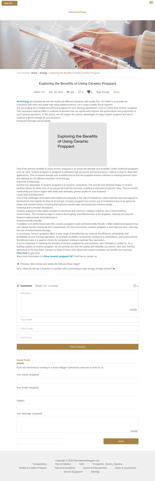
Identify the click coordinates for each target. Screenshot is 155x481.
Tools (81, 464)
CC (43, 92)
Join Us (8, 3)
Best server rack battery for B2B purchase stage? (55, 264)
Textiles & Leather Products (32, 468)
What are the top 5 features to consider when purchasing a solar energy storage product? (68, 268)
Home (34, 73)
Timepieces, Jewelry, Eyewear (107, 464)
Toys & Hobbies (63, 464)
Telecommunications (65, 468)
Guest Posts (23, 360)
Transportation (39, 464)
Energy (43, 73)
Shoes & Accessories (125, 468)
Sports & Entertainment (95, 468)
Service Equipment (73, 471)
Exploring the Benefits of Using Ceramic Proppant (75, 73)
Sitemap (95, 471)
